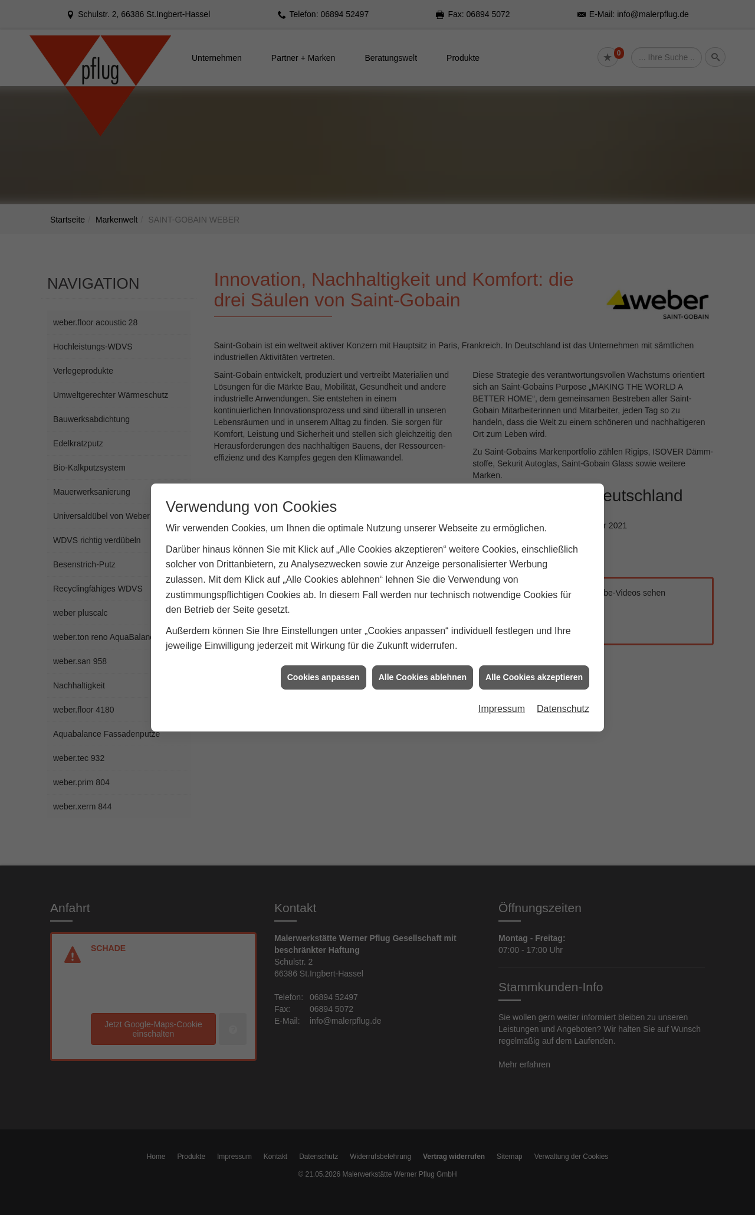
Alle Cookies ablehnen (423, 599)
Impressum (501, 631)
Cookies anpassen (323, 599)
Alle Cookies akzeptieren (534, 599)
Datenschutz (563, 631)
